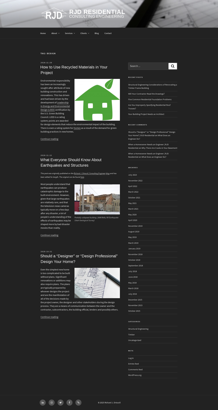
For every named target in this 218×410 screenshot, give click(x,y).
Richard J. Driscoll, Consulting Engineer (89, 173)
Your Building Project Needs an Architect (146, 114)
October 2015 (134, 311)
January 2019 (134, 248)
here (82, 177)
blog (107, 173)
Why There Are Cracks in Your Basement (159, 148)
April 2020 (132, 220)
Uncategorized (134, 340)
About (55, 33)
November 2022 (135, 180)
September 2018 (135, 265)
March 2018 (133, 288)
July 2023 (132, 174)
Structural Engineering (138, 328)
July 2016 (132, 294)
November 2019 (135, 226)
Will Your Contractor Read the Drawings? (146, 93)
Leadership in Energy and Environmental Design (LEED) (55, 106)
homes (77, 128)
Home (43, 33)
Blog (97, 33)
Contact (108, 33)
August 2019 (133, 231)
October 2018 (134, 260)
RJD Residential (97, 11)
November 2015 (135, 305)
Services (70, 33)
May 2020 (132, 214)
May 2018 (132, 282)
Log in (131, 358)
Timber (131, 334)
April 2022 (132, 186)
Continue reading (49, 139)
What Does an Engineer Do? (154, 157)
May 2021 (132, 203)
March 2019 (133, 243)
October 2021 (134, 197)
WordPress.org (134, 375)
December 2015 (135, 299)
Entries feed (133, 363)
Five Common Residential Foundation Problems (150, 99)
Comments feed (135, 369)
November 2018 (135, 254)
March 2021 (133, 208)
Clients (85, 33)
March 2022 (133, 191)
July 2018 (132, 271)
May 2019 (132, 237)
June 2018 (132, 277)
